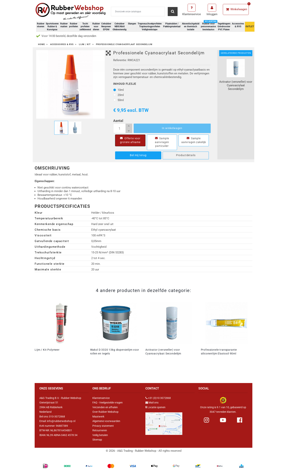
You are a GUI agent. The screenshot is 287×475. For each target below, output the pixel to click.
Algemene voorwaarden (106, 421)
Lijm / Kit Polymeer (47, 349)
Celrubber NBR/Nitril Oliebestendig (119, 26)
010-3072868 (57, 416)
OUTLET (250, 26)
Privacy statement (103, 425)
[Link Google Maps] (163, 422)
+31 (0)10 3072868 (159, 397)
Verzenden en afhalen (105, 407)
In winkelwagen (172, 128)
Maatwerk (98, 416)
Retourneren (99, 430)
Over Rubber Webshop (105, 411)
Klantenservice (101, 397)
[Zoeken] (138, 11)
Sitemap (97, 439)
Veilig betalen (100, 435)
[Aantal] (122, 128)
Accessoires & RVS (238, 25)
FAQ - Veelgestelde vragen (107, 402)
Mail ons (153, 402)
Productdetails (186, 155)
